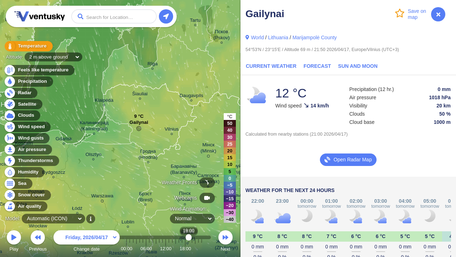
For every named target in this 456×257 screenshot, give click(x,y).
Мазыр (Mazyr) (236, 199)
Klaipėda (104, 101)
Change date (86, 242)
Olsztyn (94, 155)
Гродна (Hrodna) (148, 155)
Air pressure (28, 150)
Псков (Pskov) (221, 35)
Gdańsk (64, 139)
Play (14, 242)
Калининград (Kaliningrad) (94, 126)
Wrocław (38, 227)
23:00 (201, 248)
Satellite (23, 104)
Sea (18, 183)
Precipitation (28, 81)
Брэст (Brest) (145, 198)
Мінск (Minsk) (208, 149)
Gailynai (139, 124)
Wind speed (27, 127)
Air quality (25, 206)
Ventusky (38, 16)
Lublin (127, 223)
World (257, 37)
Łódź (77, 209)
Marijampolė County (314, 37)
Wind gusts (27, 138)
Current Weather (271, 66)
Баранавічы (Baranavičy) (183, 170)
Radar (21, 93)
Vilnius (171, 130)
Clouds (22, 115)
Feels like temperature (39, 70)
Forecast (317, 66)
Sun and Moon (358, 66)
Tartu (195, 21)
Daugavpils (191, 96)
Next (225, 242)
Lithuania (278, 37)
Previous (38, 242)
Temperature (28, 46)
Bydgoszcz (53, 173)
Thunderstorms (31, 161)
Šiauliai (139, 95)
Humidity (24, 172)
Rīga (152, 65)
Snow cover (27, 195)
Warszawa (102, 197)
